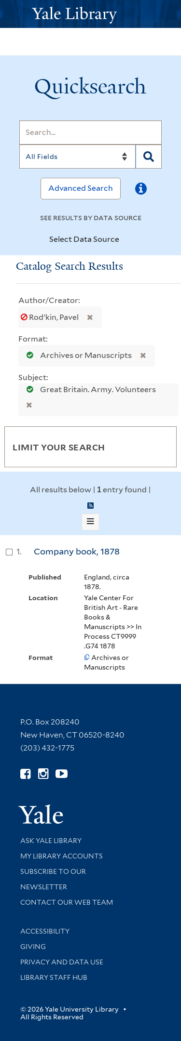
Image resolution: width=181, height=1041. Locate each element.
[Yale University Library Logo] (91, 14)
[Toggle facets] (158, 446)
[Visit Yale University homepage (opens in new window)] (41, 811)
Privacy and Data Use (61, 962)
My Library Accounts (61, 856)
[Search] (90, 132)
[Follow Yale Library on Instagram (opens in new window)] (43, 774)
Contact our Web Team (66, 902)
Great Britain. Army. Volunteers (88, 389)
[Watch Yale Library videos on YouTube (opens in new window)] (62, 774)
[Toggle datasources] (127, 240)
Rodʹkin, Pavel (50, 317)
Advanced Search (80, 188)
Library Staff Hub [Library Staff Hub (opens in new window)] (53, 977)
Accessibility (45, 931)
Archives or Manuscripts (77, 355)
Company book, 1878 (77, 551)
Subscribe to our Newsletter (53, 879)
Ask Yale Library (51, 840)
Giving (33, 946)
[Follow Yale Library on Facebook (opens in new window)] (25, 774)
